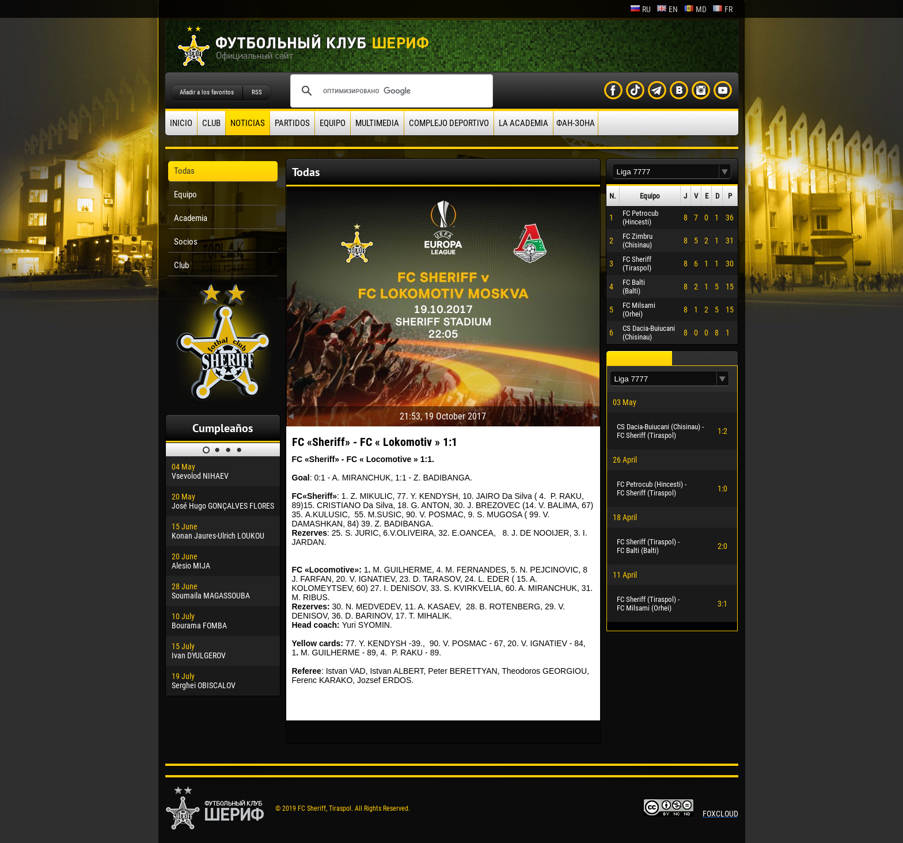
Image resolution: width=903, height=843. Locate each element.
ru (640, 9)
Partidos (292, 123)
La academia (523, 123)
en (667, 9)
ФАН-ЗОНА (575, 123)
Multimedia (377, 123)
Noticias (247, 123)
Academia (190, 218)
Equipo (333, 123)
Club (211, 123)
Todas (184, 171)
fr (722, 9)
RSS (257, 92)
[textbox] (665, 172)
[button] (725, 172)
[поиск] (390, 91)
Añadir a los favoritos (207, 92)
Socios (186, 242)
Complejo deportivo (449, 123)
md (695, 9)
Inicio (181, 123)
